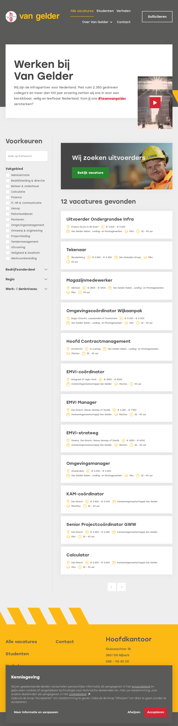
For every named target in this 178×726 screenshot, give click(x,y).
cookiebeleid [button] (77, 694)
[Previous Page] (112, 587)
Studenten (105, 11)
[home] (32, 16)
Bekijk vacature (90, 173)
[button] (97, 22)
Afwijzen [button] (134, 712)
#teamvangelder (112, 98)
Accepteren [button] (155, 712)
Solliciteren (157, 17)
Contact (124, 22)
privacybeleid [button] (141, 686)
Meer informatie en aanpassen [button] (36, 712)
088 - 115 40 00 (117, 661)
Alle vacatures (82, 11)
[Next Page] (121, 587)
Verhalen (123, 11)
